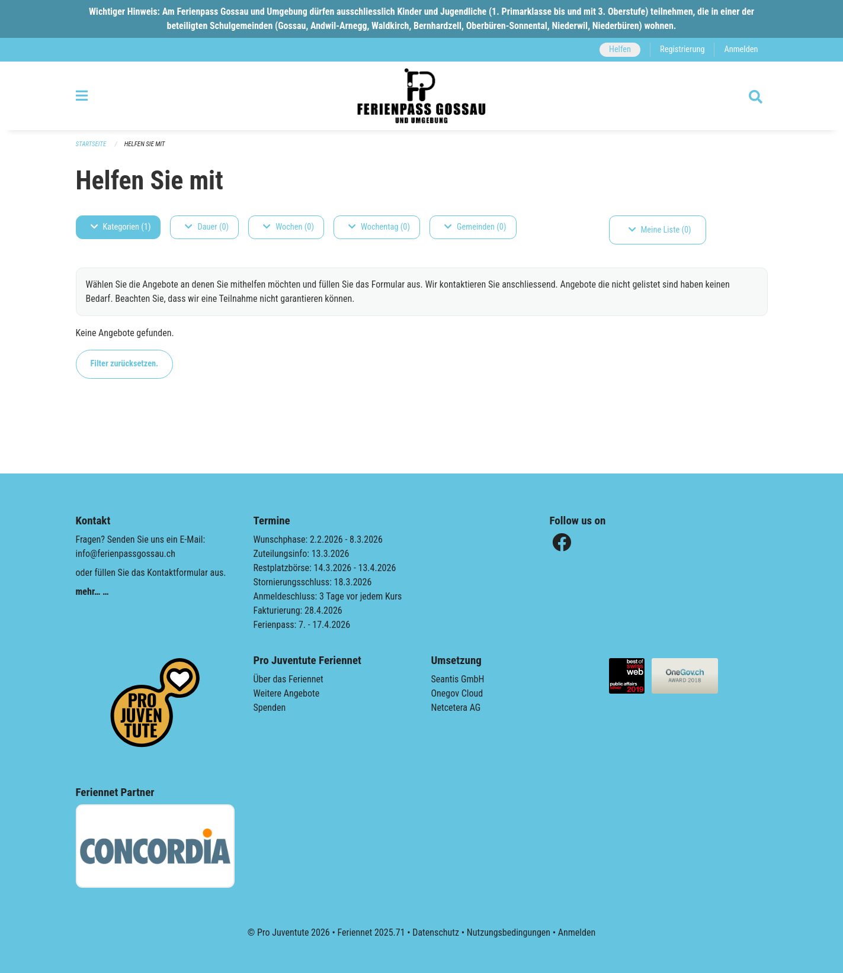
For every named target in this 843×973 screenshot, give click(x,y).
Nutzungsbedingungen (508, 932)
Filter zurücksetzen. (125, 364)
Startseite (91, 144)
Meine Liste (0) (660, 230)
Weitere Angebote (287, 693)
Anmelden (741, 49)
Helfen (620, 49)
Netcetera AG (456, 707)
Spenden (270, 707)
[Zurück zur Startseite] (421, 95)
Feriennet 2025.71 (371, 932)
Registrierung (682, 49)
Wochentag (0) (379, 227)
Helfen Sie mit (144, 144)
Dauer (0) (207, 227)
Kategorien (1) (121, 227)
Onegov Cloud (457, 693)
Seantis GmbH (458, 679)
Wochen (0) (288, 227)
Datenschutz (435, 932)
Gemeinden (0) (475, 227)
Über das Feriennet (288, 679)
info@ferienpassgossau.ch (125, 553)
